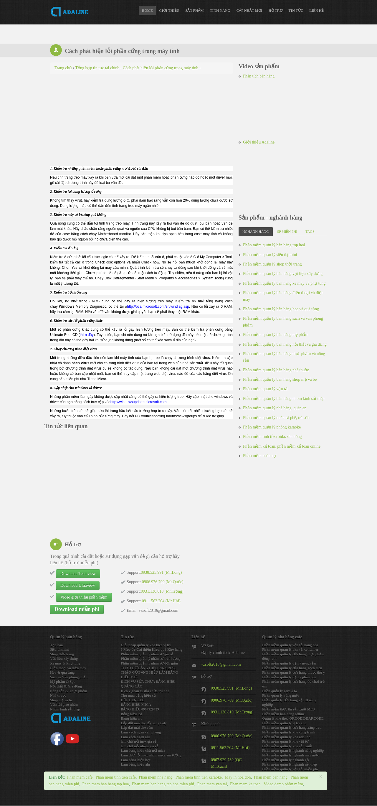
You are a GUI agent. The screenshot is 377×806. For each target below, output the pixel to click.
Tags (309, 232)
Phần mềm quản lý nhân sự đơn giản (149, 663)
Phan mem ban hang (270, 777)
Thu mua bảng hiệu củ (138, 695)
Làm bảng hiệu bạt (136, 760)
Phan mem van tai (212, 784)
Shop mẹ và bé (61, 700)
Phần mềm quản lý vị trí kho (284, 723)
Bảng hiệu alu (131, 718)
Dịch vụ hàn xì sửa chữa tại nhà (145, 691)
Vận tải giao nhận (64, 705)
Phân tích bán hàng (259, 76)
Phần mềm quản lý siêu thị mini (270, 255)
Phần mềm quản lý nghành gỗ (285, 760)
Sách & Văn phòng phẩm (69, 677)
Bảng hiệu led (131, 714)
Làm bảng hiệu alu (135, 764)
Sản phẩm (194, 11)
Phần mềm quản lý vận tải (266, 389)
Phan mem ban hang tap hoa (105, 784)
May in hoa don (238, 777)
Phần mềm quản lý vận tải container (290, 649)
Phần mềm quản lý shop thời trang (272, 264)
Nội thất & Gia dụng (66, 686)
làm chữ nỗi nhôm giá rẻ (139, 746)
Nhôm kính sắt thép (65, 709)
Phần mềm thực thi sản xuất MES (288, 709)
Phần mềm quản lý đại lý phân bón (289, 677)
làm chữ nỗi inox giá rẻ (138, 741)
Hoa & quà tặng (62, 672)
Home (147, 11)
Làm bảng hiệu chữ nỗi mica (143, 751)
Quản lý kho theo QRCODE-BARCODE (293, 718)
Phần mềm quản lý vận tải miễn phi (290, 769)
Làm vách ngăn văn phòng (141, 732)
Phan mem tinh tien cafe (116, 777)
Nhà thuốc (58, 695)
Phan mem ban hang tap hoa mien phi (163, 784)
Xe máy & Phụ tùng (65, 663)
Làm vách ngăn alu (135, 737)
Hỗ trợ (275, 11)
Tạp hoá (56, 645)
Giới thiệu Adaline (259, 142)
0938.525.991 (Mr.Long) (231, 688)
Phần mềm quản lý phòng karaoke (272, 427)
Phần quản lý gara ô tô (279, 691)
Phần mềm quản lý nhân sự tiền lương (151, 659)
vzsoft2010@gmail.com (221, 664)
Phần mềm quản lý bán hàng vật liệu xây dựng (283, 273)
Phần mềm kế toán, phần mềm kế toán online (281, 446)
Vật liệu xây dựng (64, 659)
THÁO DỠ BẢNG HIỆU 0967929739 (148, 668)
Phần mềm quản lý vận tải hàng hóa (290, 645)
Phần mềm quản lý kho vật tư (285, 741)
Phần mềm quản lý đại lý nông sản (289, 663)
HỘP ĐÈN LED (133, 700)
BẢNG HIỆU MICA (136, 705)
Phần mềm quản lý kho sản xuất (287, 746)
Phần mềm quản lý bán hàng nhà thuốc (276, 370)
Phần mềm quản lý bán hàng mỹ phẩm (275, 334)
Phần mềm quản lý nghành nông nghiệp (293, 751)
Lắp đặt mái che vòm (137, 728)
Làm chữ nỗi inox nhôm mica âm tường (151, 755)
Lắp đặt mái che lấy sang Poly (144, 723)
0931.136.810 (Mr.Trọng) (232, 712)
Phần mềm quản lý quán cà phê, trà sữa (276, 418)
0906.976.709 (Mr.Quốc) (231, 700)
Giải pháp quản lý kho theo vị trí (146, 645)
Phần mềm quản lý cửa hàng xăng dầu (292, 728)
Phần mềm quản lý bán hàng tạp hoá (274, 245)
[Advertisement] (141, 121)
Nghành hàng (255, 232)
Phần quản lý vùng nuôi (280, 695)
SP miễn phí (287, 232)
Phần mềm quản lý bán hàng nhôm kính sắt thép (284, 398)
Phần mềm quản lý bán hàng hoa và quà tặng (281, 309)
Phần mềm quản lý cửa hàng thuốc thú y (293, 672)
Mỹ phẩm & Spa (62, 682)
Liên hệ (316, 11)
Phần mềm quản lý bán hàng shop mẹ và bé (280, 379)
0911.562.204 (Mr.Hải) (230, 748)
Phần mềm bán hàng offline (283, 714)
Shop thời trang (62, 654)
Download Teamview (78, 573)
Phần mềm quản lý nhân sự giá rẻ (147, 654)
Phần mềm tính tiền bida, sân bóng (272, 436)
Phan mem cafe (79, 777)
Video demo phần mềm (283, 784)
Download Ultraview (77, 585)
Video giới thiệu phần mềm (84, 597)
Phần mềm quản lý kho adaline (286, 737)
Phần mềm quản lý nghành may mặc (290, 755)
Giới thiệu (169, 11)
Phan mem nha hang (155, 777)
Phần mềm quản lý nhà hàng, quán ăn (274, 408)
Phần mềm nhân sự (259, 456)
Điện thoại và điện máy (68, 668)
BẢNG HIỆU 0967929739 (140, 709)
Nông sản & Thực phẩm (68, 691)
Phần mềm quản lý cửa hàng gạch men (292, 668)
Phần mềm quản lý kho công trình (288, 732)
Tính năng (220, 11)
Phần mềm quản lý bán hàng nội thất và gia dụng (285, 344)
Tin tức (296, 11)
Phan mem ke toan (245, 784)
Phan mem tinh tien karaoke (199, 777)
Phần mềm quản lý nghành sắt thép (289, 764)
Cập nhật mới (249, 11)
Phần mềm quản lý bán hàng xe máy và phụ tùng (284, 283)
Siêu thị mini (59, 649)
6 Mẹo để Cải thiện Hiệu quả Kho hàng (151, 649)
